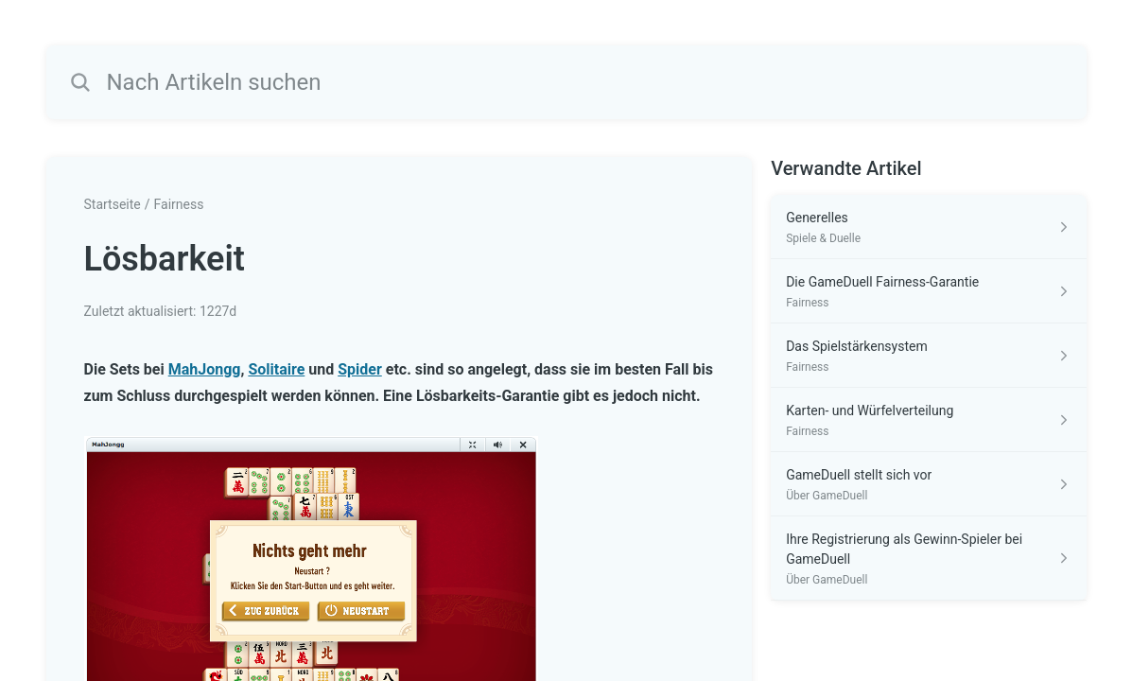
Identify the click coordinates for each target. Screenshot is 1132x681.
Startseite (112, 204)
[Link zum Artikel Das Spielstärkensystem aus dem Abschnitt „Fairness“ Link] (928, 355)
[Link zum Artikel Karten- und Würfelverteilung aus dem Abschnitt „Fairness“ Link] (928, 420)
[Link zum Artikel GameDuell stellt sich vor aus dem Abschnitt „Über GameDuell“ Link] (928, 484)
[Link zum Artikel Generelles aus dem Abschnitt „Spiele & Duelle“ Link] (928, 227)
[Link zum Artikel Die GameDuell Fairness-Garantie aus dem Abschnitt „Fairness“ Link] (928, 291)
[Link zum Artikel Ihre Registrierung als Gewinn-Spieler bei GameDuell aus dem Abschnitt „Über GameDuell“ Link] (928, 558)
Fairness (179, 204)
